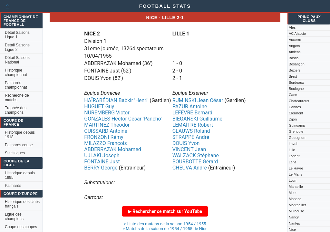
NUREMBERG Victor (107, 113)
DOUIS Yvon (186, 143)
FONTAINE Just (102, 162)
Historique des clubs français (22, 203)
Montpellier (297, 205)
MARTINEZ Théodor (107, 125)
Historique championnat (16, 72)
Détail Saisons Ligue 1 (17, 34)
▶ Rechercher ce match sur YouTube (165, 211)
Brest (293, 76)
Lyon (292, 180)
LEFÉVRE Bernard (192, 113)
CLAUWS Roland (191, 131)
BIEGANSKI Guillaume (197, 119)
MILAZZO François (105, 143)
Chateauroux (299, 101)
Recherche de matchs (17, 97)
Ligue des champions (14, 216)
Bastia (294, 58)
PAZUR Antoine (189, 106)
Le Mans (295, 174)
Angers (294, 46)
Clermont (296, 113)
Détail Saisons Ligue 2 (17, 47)
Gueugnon (297, 138)
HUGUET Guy (99, 106)
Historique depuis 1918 (20, 134)
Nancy (294, 217)
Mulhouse (296, 211)
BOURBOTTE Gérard (195, 162)
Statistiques (15, 153)
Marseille (296, 186)
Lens (292, 162)
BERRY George (100, 168)
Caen (293, 95)
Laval (293, 144)
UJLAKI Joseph (101, 155)
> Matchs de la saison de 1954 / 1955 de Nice (165, 228)
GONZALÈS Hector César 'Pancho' (122, 119)
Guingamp (297, 125)
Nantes (294, 223)
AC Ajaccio (297, 33)
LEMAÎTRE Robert (192, 125)
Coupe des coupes (21, 227)
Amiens (295, 52)
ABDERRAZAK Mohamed (112, 149)
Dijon (293, 119)
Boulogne (296, 89)
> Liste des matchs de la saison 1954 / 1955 (165, 223)
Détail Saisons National (17, 59)
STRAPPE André (190, 137)
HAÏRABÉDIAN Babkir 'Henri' (116, 100)
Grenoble (296, 131)
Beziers (295, 70)
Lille (292, 150)
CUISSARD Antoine (105, 131)
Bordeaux (296, 82)
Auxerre (295, 40)
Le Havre (296, 168)
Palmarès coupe (19, 145)
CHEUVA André (189, 168)
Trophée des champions (15, 110)
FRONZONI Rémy (103, 137)
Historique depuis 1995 (20, 175)
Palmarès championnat (16, 85)
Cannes (295, 107)
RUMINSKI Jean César (197, 100)
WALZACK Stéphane (195, 155)
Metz (292, 193)
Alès (292, 27)
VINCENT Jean (189, 149)
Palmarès (13, 185)
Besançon (297, 64)
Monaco (295, 199)
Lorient (294, 156)
